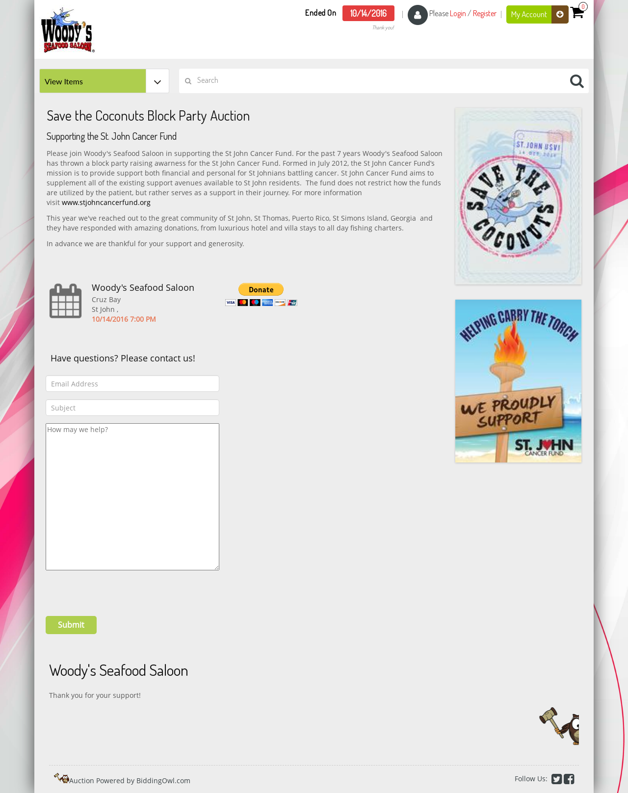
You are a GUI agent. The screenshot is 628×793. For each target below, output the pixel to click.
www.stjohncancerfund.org (106, 202)
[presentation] (120, 589)
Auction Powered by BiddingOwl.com (129, 780)
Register (485, 13)
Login (458, 13)
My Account (540, 14)
